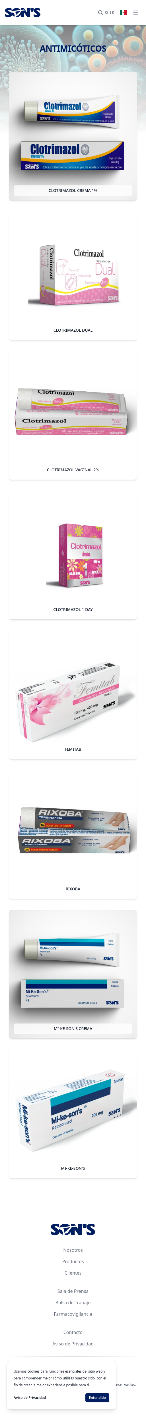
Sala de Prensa (73, 1291)
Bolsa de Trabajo (73, 1302)
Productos (73, 1261)
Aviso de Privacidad (73, 1344)
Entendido (97, 1397)
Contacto (73, 1332)
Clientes (73, 1273)
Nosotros (73, 1250)
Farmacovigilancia (73, 1314)
